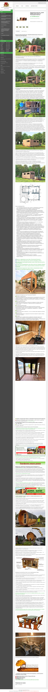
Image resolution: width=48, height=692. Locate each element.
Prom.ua (28, 690)
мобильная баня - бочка (20, 496)
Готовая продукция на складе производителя (6, 16)
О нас (1, 37)
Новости (2, 39)
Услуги (2, 33)
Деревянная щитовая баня (19, 468)
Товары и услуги (3, 13)
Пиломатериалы (3, 24)
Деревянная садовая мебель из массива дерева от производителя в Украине (5, 22)
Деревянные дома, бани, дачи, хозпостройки (6, 19)
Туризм (2, 26)
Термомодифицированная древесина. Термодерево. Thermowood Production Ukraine (5, 30)
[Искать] (12, 10)
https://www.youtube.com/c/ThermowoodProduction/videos (27, 679)
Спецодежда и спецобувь (5, 35)
